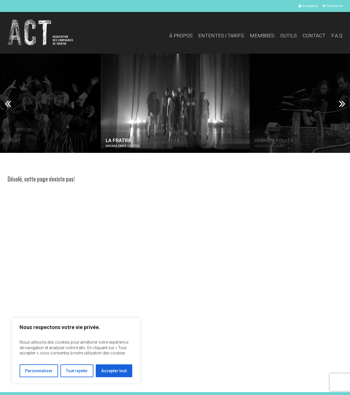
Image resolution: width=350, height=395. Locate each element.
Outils (288, 36)
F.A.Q (336, 36)
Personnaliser (39, 370)
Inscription (308, 6)
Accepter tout (114, 370)
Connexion (333, 6)
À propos (181, 36)
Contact (314, 36)
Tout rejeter (77, 370)
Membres (262, 36)
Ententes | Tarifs (221, 36)
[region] (76, 350)
